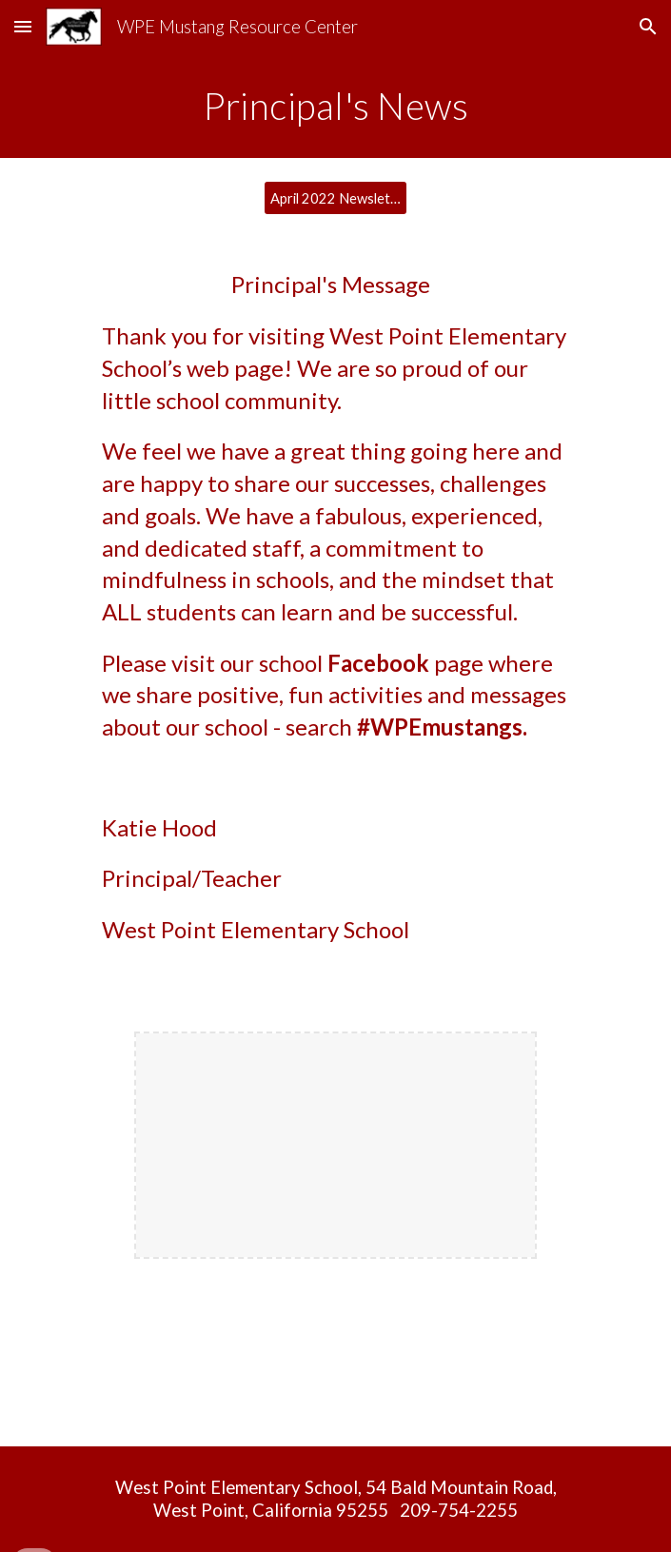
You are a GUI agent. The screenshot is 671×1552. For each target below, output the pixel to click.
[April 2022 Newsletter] (335, 198)
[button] (23, 26)
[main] (335, 105)
